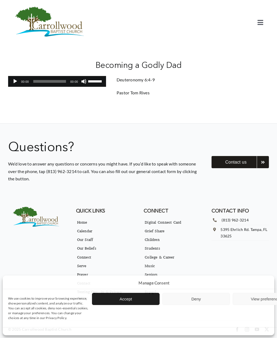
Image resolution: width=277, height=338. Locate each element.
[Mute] (84, 81)
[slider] (49, 81)
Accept (126, 299)
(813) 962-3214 (235, 220)
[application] (57, 81)
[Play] (15, 81)
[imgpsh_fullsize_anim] (50, 7)
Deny (196, 299)
